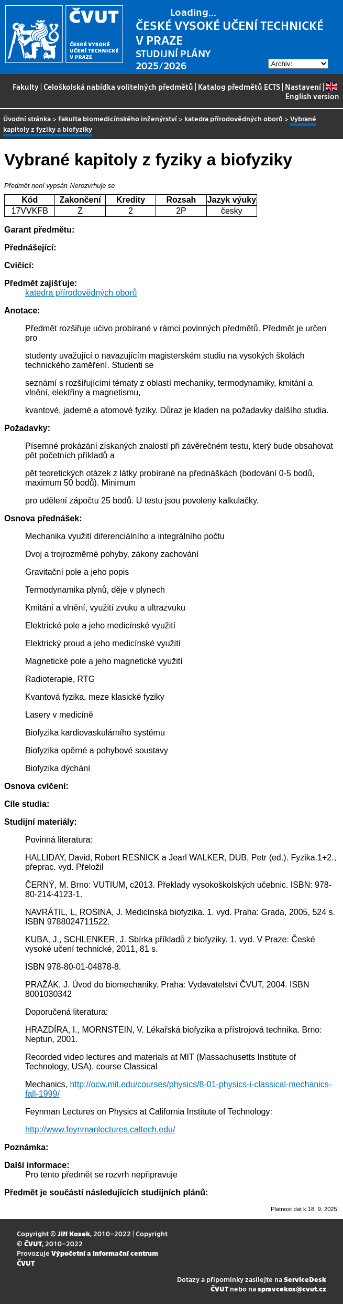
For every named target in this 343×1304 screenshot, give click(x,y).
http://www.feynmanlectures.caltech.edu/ (100, 1129)
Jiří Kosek (74, 1233)
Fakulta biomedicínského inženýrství (117, 118)
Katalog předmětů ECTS (239, 86)
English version (312, 91)
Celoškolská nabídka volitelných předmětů (118, 86)
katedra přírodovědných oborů (233, 118)
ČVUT (33, 1243)
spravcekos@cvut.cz (292, 1288)
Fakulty (26, 86)
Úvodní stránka (27, 118)
